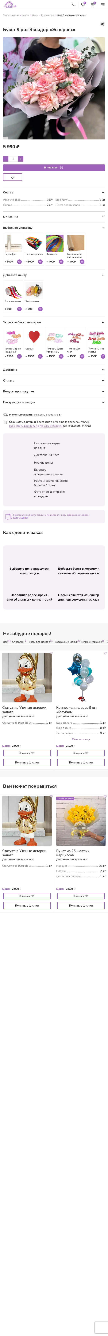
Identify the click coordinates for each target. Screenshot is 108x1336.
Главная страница (11, 15)
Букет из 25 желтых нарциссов (72, 853)
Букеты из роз (47, 15)
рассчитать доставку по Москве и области (36, 426)
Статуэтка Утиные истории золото (24, 709)
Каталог (25, 15)
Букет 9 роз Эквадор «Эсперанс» (72, 15)
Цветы (35, 15)
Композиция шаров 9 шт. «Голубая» (76, 709)
